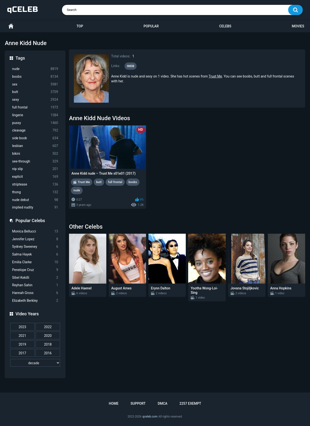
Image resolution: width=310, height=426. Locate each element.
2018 (48, 344)
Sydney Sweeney (35, 247)
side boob (35, 138)
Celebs (225, 26)
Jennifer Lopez (35, 239)
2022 (48, 327)
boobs (35, 77)
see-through (35, 161)
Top (80, 26)
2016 (48, 353)
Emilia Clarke (35, 262)
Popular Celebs (30, 220)
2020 (48, 336)
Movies (298, 26)
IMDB (130, 66)
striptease (35, 184)
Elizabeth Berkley (35, 301)
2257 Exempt (190, 403)
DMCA (162, 403)
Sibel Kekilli (35, 278)
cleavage (35, 130)
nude (35, 69)
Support (138, 403)
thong (35, 192)
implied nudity (35, 207)
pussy (35, 123)
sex (35, 84)
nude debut (35, 200)
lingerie (35, 115)
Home (11, 26)
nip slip (35, 169)
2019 (22, 344)
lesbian (35, 146)
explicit (35, 177)
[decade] (35, 363)
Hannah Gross (35, 293)
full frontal (35, 107)
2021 (22, 336)
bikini (35, 154)
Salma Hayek (35, 254)
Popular (151, 26)
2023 (22, 327)
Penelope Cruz (35, 270)
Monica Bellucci (35, 231)
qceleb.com (149, 416)
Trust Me (215, 76)
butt (35, 92)
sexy (35, 100)
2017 (22, 353)
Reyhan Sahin (35, 285)
